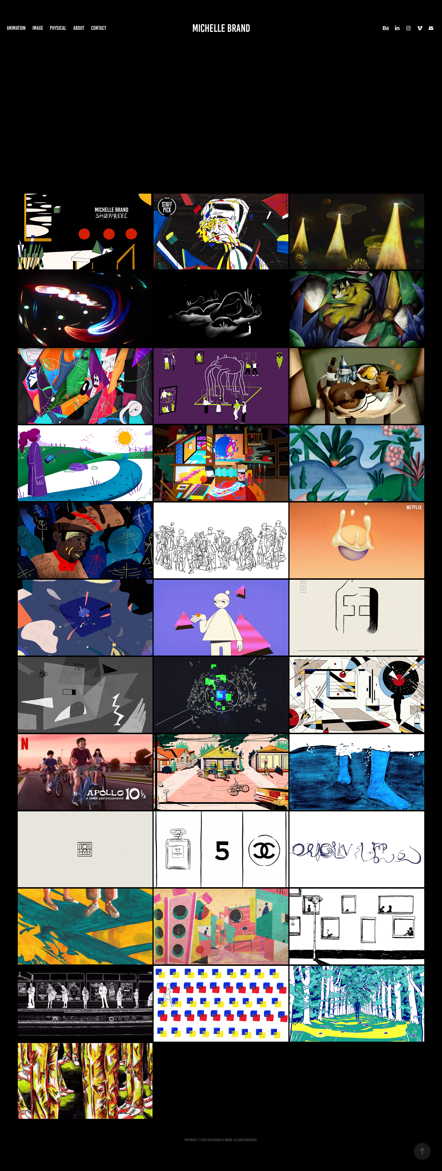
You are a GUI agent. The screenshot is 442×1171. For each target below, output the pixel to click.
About (78, 28)
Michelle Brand (221, 28)
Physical (58, 28)
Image (37, 28)
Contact (98, 28)
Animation (16, 28)
